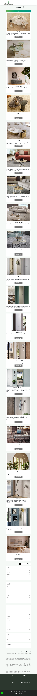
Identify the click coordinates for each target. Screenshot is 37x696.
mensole (18, 590)
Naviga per (18, 11)
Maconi (18, 576)
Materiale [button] (9, 606)
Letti (25, 686)
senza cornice (18, 629)
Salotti (25, 685)
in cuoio (18, 611)
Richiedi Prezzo (18, 36)
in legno (18, 618)
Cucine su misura (12, 687)
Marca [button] (8, 567)
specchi (18, 597)
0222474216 (12, 678)
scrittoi (18, 595)
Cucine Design (11, 684)
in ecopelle (18, 612)
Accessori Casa (17, 8)
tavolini (18, 601)
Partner (25, 678)
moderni (18, 639)
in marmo (18, 620)
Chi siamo (25, 676)
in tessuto (18, 625)
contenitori (18, 588)
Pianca (18, 578)
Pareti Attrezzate (25, 684)
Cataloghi (25, 677)
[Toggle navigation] (35, 2)
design (18, 637)
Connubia (18, 572)
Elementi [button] (9, 583)
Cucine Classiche (12, 686)
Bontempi (18, 570)
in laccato (18, 616)
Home (14, 8)
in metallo (18, 624)
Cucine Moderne (12, 685)
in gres (18, 614)
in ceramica (18, 609)
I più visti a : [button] (9, 644)
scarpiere (18, 593)
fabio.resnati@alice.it (13, 681)
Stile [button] (8, 634)
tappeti (18, 599)
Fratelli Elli (18, 574)
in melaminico (18, 622)
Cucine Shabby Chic (11, 688)
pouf (18, 591)
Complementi (22, 8)
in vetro (18, 627)
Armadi (25, 687)
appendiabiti (18, 586)
